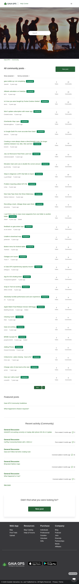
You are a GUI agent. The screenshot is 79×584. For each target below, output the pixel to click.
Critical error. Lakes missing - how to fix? (18, 357)
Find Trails (13, 533)
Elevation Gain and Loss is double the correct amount (22, 164)
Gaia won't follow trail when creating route (17, 452)
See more (7, 485)
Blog (56, 530)
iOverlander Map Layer (12, 121)
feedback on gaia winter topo (14, 226)
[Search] (39, 33)
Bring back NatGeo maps (12, 464)
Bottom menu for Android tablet (14, 246)
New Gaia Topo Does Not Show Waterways (19, 194)
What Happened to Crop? (12, 476)
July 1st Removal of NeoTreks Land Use (17, 154)
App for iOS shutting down (13, 276)
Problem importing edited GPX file (15, 184)
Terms (61, 582)
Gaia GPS (7, 60)
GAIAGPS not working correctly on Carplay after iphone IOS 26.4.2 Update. (28, 432)
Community (15, 60)
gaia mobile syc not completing (14, 81)
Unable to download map (12, 236)
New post (65, 69)
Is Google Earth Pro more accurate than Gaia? (20, 131)
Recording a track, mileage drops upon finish (19, 204)
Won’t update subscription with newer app (18, 111)
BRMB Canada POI (11, 337)
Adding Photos (9, 347)
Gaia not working (10, 327)
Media (57, 544)
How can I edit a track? (12, 377)
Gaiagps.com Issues (11, 256)
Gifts (42, 541)
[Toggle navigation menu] (71, 3)
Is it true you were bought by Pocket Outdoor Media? (22, 101)
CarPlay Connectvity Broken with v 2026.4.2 (18, 442)
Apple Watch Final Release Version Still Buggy (20, 307)
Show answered (9, 76)
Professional (44, 533)
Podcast (58, 533)
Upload (12, 535)
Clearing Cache (9, 317)
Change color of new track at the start (17, 367)
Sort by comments (23, 76)
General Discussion (11, 430)
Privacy (55, 582)
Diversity (58, 538)
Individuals (44, 530)
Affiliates (58, 546)
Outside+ (43, 535)
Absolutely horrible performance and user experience (22, 297)
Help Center (24, 3)
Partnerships (59, 541)
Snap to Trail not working (12, 287)
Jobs (57, 535)
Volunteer (43, 538)
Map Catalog (28, 530)
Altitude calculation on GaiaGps (14, 91)
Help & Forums (29, 533)
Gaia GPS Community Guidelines (15, 403)
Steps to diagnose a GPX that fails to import (19, 174)
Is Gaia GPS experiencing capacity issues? (18, 266)
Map (11, 530)
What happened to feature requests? (16, 409)
